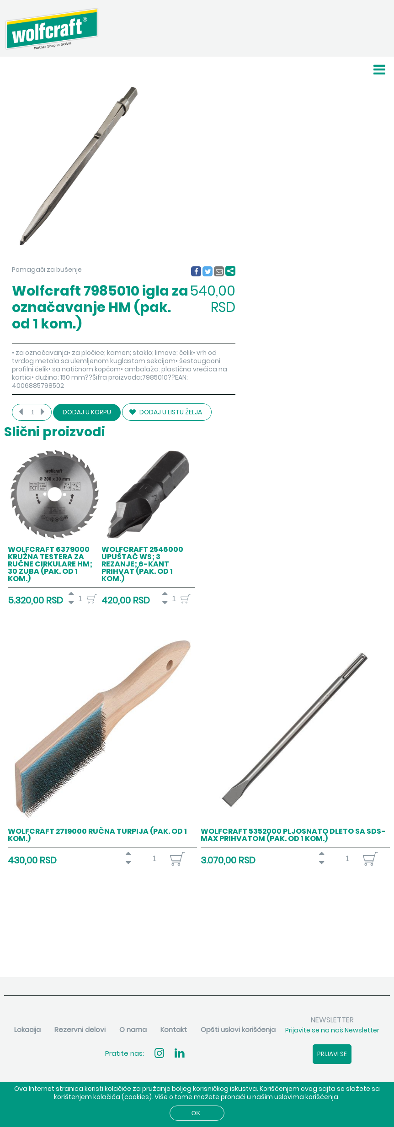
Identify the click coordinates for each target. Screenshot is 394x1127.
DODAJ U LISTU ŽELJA (165, 412)
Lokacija (27, 1029)
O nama (133, 1029)
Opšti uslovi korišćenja (238, 1029)
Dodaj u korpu (87, 412)
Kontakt (173, 1029)
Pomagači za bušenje (47, 269)
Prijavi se (332, 1053)
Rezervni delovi (80, 1029)
